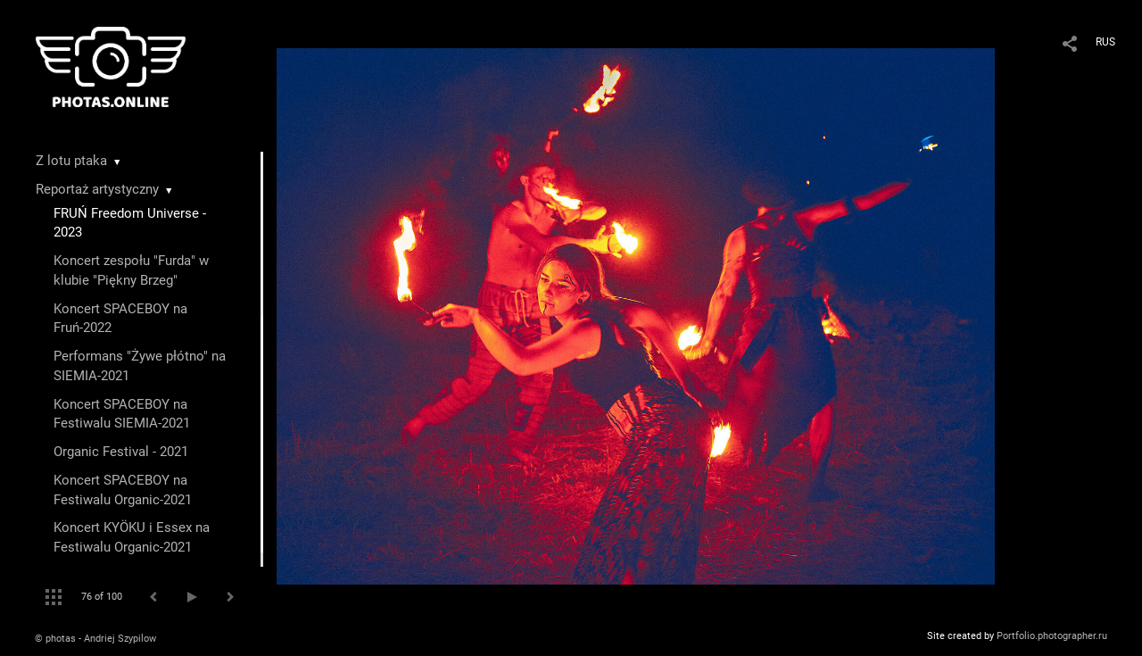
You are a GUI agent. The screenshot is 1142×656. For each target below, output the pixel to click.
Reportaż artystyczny (97, 189)
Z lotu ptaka (71, 161)
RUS (1105, 42)
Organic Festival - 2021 (121, 452)
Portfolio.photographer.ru (1052, 636)
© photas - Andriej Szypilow (95, 638)
